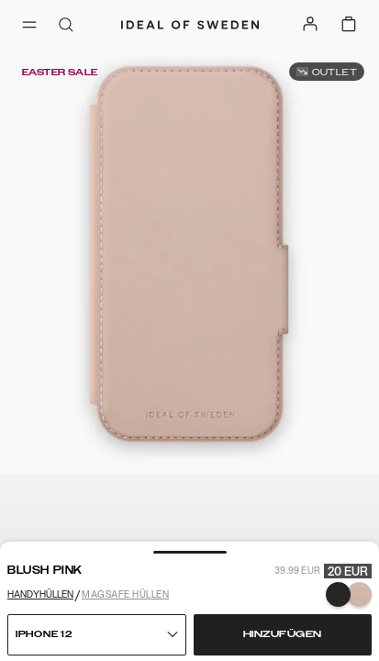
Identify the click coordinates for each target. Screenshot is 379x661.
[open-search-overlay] (66, 26)
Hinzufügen (282, 634)
